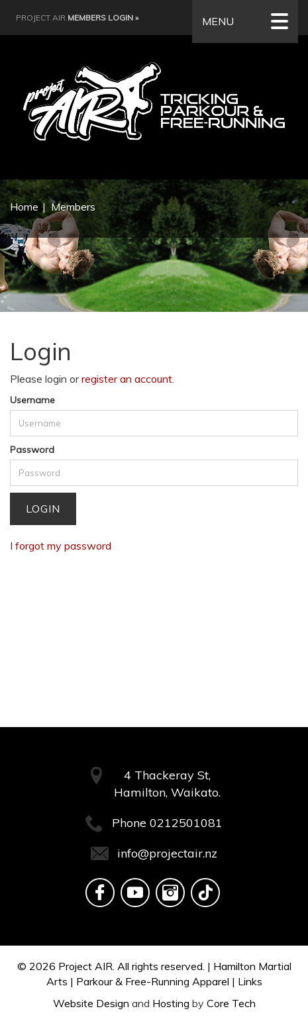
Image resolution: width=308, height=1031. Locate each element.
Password (32, 450)
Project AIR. (86, 966)
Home (24, 206)
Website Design (91, 1003)
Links (250, 981)
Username (32, 400)
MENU (245, 21)
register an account (126, 378)
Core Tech (231, 1003)
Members (73, 206)
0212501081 (186, 822)
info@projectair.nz (167, 853)
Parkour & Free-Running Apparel (152, 981)
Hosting (170, 1003)
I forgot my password (60, 545)
